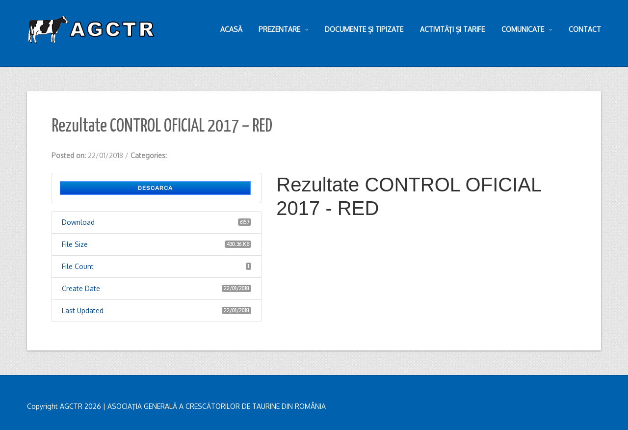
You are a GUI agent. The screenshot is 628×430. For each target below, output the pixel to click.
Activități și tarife (452, 29)
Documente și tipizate (364, 29)
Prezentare (283, 29)
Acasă (231, 29)
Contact (585, 29)
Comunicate (526, 29)
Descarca (155, 188)
